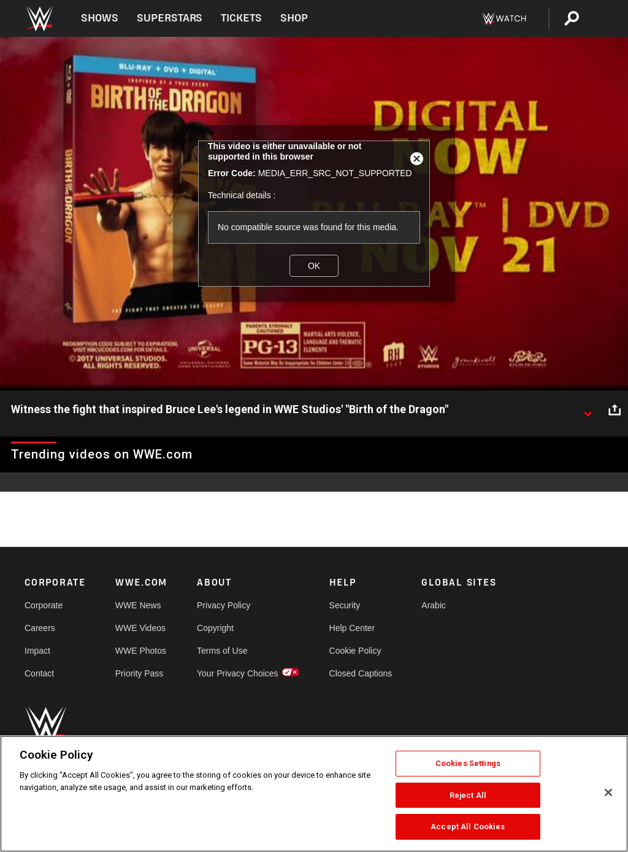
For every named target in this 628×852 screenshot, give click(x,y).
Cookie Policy (355, 651)
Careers (40, 628)
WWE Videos (140, 628)
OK (314, 266)
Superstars (170, 18)
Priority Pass (139, 673)
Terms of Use (222, 651)
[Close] (608, 792)
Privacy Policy (223, 605)
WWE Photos (140, 651)
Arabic (433, 605)
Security (345, 605)
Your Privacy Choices (237, 673)
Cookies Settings (467, 763)
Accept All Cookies (468, 826)
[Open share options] (614, 410)
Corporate (44, 605)
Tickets (241, 18)
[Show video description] (587, 410)
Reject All (468, 795)
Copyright (215, 628)
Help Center (352, 628)
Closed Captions (360, 673)
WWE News (138, 605)
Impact (37, 651)
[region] (314, 793)
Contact (39, 673)
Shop (294, 18)
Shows (99, 18)
